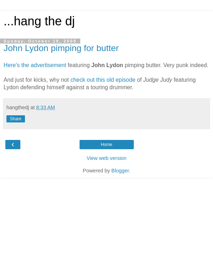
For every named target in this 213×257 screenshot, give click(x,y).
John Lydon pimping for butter (61, 48)
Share (15, 118)
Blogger (120, 170)
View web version (107, 158)
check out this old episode (103, 80)
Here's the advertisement (35, 65)
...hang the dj (39, 21)
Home (106, 144)
